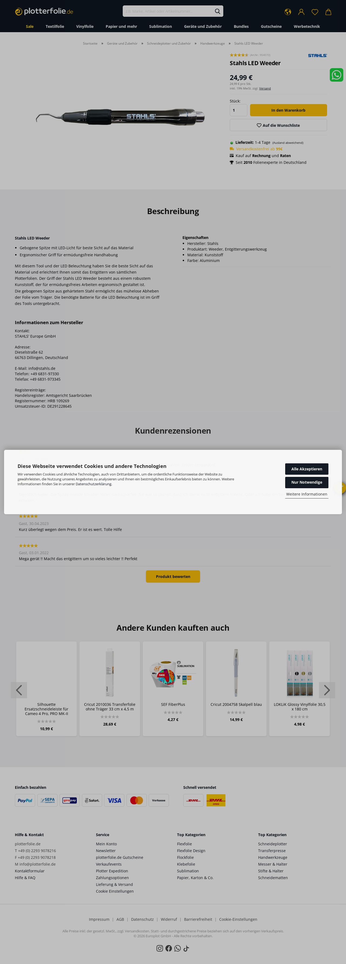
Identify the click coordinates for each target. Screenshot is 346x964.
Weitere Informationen (306, 494)
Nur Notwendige (306, 482)
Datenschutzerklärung (93, 483)
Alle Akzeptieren (306, 468)
